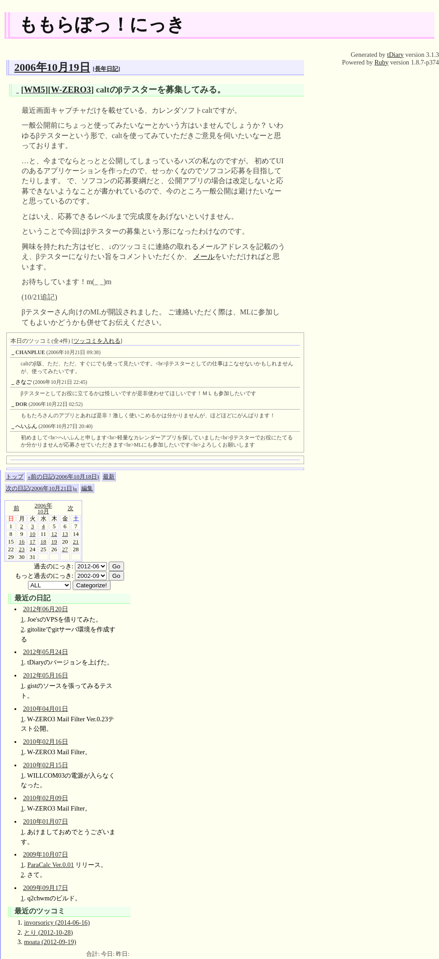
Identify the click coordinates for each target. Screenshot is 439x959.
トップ (14, 476)
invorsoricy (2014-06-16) (57, 922)
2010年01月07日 (45, 821)
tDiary (395, 54)
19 (54, 541)
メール (204, 256)
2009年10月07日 (45, 854)
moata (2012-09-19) (50, 941)
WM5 (34, 89)
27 (65, 549)
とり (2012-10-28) (48, 932)
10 (33, 533)
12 (54, 533)
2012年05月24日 (45, 651)
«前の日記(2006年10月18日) (63, 476)
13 (65, 533)
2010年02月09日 (45, 798)
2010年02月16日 (45, 741)
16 (22, 541)
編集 (87, 488)
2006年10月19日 (52, 67)
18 (43, 541)
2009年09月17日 (45, 887)
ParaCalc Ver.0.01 (50, 864)
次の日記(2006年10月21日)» (41, 488)
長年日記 (106, 68)
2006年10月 (43, 508)
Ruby (381, 62)
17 (33, 541)
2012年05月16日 (45, 675)
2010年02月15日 (45, 765)
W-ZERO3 (71, 89)
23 (22, 549)
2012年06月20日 (45, 609)
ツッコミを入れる (97, 340)
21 (76, 541)
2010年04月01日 (45, 708)
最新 (109, 476)
